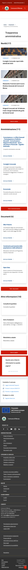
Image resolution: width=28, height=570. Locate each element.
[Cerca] (25, 8)
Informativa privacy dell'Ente (10, 541)
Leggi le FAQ (6, 529)
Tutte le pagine (14, 352)
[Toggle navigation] (3, 8)
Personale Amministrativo (10, 448)
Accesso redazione (23, 566)
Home (5, 25)
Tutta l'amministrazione (14, 209)
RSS (2, 560)
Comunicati (6, 58)
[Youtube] (11, 429)
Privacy (3, 564)
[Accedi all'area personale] (18, 2)
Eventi (5, 500)
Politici (5, 445)
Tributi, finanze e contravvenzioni (11, 474)
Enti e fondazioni (8, 320)
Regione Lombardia (7, 3)
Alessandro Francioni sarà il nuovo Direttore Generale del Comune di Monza (13, 86)
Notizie (5, 486)
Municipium (19, 565)
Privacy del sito (7, 538)
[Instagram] (15, 429)
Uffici (4, 441)
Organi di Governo (8, 436)
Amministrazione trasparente (10, 536)
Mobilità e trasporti (8, 465)
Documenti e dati (7, 450)
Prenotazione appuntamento (10, 524)
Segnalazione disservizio (9, 526)
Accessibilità (4, 562)
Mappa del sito (5, 567)
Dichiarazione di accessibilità (10, 545)
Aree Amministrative (8, 438)
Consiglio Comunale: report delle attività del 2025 (13, 62)
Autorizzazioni (7, 479)
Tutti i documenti (14, 289)
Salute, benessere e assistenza (11, 476)
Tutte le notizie (14, 121)
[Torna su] (25, 567)
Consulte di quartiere (10, 304)
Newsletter (6, 552)
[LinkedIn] (19, 429)
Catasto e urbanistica (8, 462)
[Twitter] (7, 429)
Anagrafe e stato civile (9, 457)
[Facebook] (3, 429)
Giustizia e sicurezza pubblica (10, 472)
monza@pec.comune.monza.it (11, 515)
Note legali (6, 543)
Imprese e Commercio (8, 460)
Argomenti (11, 25)
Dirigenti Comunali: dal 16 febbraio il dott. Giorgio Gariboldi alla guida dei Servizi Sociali (14, 110)
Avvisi (4, 491)
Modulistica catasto (9, 337)
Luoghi (5, 498)
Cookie (3, 565)
